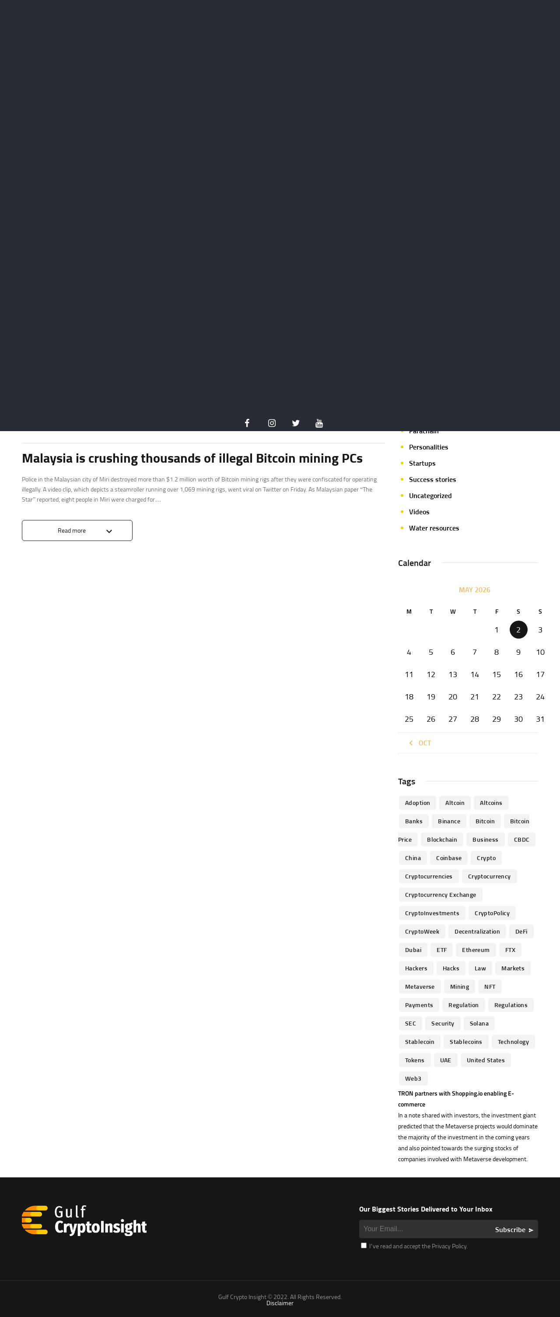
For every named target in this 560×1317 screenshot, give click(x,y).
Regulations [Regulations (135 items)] (511, 1004)
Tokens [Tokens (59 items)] (415, 1059)
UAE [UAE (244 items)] (446, 1059)
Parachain (424, 430)
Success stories (432, 479)
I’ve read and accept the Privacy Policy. (414, 1245)
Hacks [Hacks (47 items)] (451, 968)
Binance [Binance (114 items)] (449, 820)
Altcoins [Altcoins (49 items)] (491, 802)
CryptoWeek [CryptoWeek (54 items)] (422, 931)
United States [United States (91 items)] (486, 1059)
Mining (419, 398)
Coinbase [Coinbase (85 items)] (449, 857)
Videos (419, 511)
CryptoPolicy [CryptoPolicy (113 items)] (492, 912)
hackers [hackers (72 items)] (416, 968)
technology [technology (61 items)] (513, 1041)
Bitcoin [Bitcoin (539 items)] (485, 820)
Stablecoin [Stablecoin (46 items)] (419, 1041)
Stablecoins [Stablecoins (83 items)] (466, 1041)
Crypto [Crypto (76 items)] (486, 857)
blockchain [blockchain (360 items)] (442, 839)
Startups (422, 463)
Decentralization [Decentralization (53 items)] (477, 931)
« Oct (419, 743)
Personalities (428, 447)
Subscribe (510, 1229)
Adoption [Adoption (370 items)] (417, 802)
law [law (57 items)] (480, 968)
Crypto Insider (85, 424)
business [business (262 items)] (485, 839)
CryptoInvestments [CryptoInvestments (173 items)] (432, 912)
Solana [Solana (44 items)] (479, 1023)
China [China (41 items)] (413, 857)
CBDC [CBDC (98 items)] (522, 839)
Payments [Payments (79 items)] (419, 1004)
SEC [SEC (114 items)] (410, 1023)
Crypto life (40, 424)
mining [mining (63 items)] (459, 986)
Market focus (429, 382)
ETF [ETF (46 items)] (442, 949)
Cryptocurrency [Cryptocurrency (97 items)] (489, 876)
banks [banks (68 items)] (414, 820)
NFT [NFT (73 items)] (489, 986)
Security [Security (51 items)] (442, 1023)
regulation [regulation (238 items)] (463, 1004)
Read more (72, 530)
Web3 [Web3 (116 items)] (413, 1078)
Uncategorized (430, 495)
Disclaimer (280, 1302)
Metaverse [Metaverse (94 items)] (420, 986)
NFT (415, 414)
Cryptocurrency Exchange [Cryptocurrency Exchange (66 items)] (440, 894)
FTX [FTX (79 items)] (510, 949)
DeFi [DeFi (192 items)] (521, 931)
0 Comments (368, 424)
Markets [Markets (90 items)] (513, 968)
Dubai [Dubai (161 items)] (413, 949)
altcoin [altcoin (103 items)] (455, 802)
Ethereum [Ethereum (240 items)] (476, 949)
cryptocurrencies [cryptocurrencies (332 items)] (429, 876)
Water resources (434, 528)
